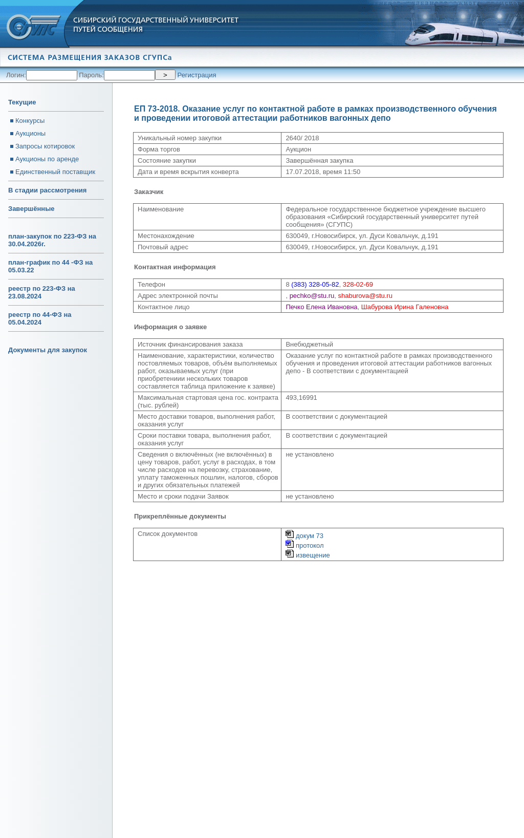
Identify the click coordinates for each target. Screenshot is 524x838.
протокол (304, 545)
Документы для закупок (47, 350)
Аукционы (30, 133)
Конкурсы (30, 120)
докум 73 (304, 536)
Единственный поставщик (55, 172)
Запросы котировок (45, 146)
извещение (308, 555)
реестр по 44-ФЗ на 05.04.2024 (40, 318)
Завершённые (31, 208)
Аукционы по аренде (47, 159)
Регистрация (197, 75)
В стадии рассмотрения (47, 190)
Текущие (22, 102)
